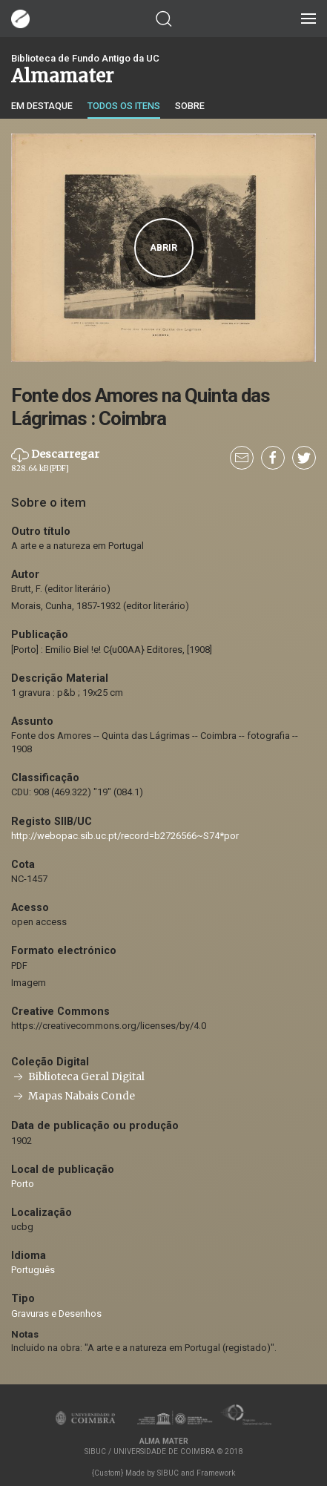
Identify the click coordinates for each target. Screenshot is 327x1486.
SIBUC (168, 1473)
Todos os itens (123, 105)
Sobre (190, 105)
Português (33, 1269)
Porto (22, 1183)
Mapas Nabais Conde (73, 1096)
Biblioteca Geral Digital (78, 1077)
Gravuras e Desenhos (56, 1313)
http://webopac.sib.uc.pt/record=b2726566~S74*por (125, 835)
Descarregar (55, 460)
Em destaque (42, 105)
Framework (215, 1473)
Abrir (163, 248)
